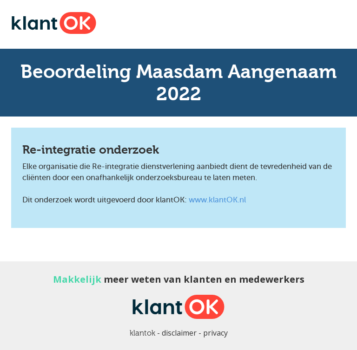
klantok (142, 333)
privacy (215, 333)
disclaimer (179, 333)
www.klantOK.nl (217, 199)
